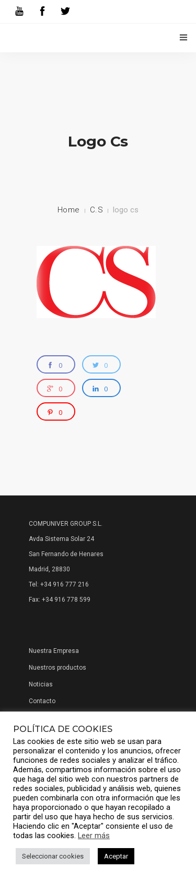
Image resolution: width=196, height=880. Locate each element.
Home (68, 210)
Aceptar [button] (116, 856)
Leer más (94, 835)
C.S (96, 210)
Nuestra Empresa (54, 651)
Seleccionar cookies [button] (53, 856)
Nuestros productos (57, 667)
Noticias (41, 684)
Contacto (42, 701)
